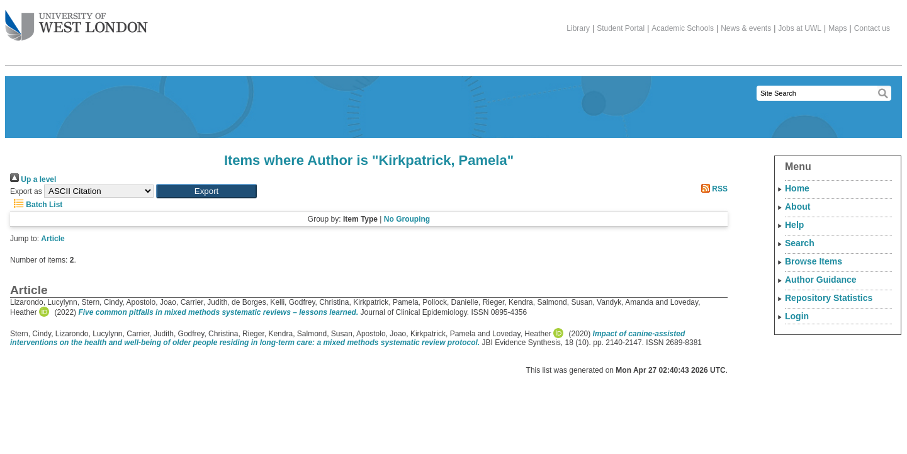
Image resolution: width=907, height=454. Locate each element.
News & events (746, 28)
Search (799, 243)
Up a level (33, 179)
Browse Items (813, 261)
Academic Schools (682, 28)
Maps (837, 28)
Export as (26, 191)
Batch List (36, 204)
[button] (206, 191)
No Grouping (407, 219)
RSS (712, 188)
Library (578, 28)
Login (797, 316)
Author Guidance (821, 280)
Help (794, 225)
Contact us (872, 28)
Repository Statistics (828, 298)
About (797, 206)
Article (52, 238)
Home (797, 188)
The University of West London (76, 21)
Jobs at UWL (799, 28)
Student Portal (621, 28)
